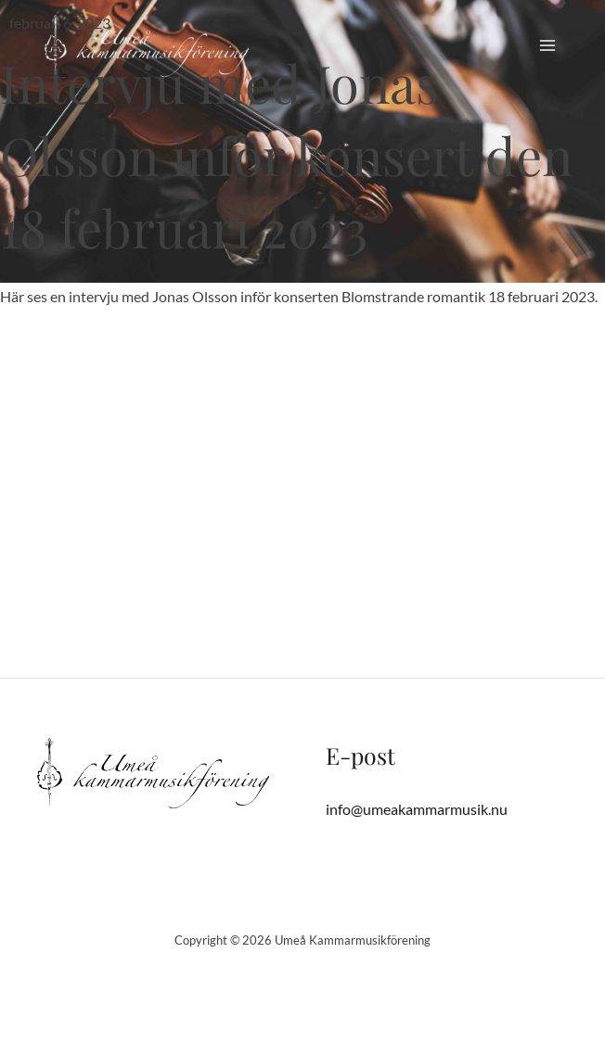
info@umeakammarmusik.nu (417, 809)
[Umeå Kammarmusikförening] (147, 46)
